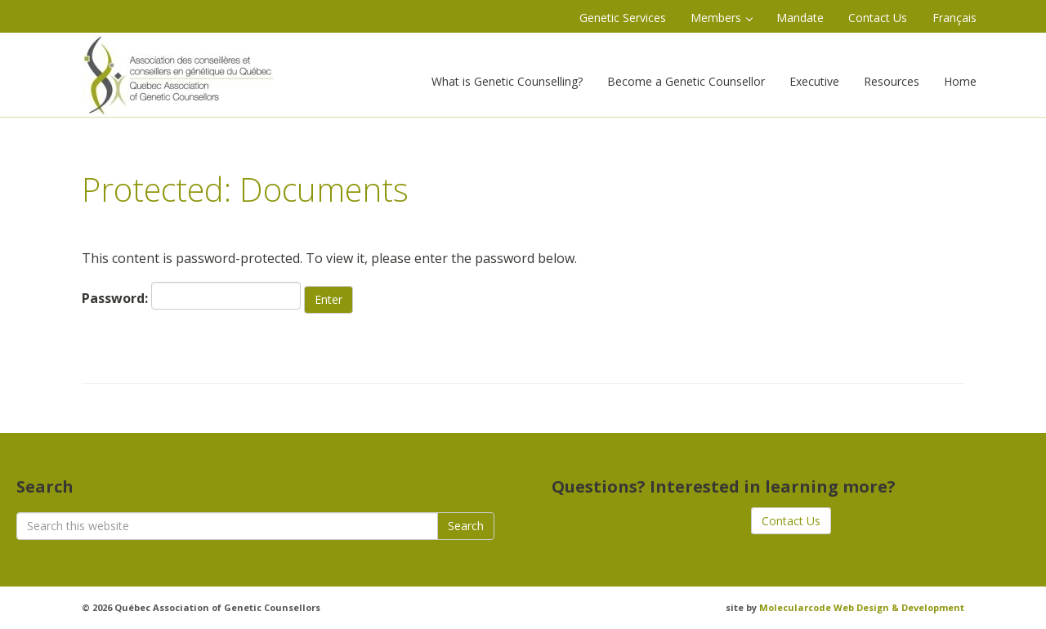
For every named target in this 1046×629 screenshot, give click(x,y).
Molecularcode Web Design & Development (861, 607)
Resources (891, 81)
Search (466, 525)
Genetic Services (622, 17)
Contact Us (877, 17)
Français (954, 17)
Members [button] (722, 17)
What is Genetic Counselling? (507, 81)
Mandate (800, 17)
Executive (814, 81)
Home (960, 81)
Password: (191, 296)
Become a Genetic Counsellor (686, 81)
